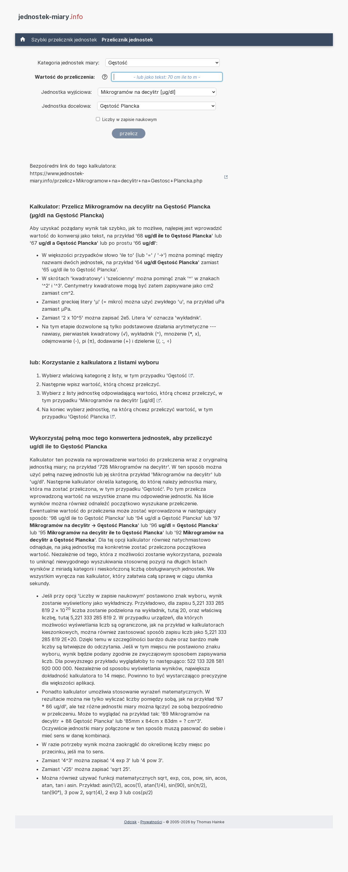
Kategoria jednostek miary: (68, 63)
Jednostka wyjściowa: (67, 92)
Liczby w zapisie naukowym (129, 119)
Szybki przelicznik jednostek (64, 40)
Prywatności (151, 822)
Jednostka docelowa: (67, 106)
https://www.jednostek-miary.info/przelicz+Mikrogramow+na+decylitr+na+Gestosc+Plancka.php (116, 177)
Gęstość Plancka (89, 417)
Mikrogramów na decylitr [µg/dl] (117, 400)
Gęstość (177, 375)
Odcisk (130, 822)
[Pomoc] (104, 76)
